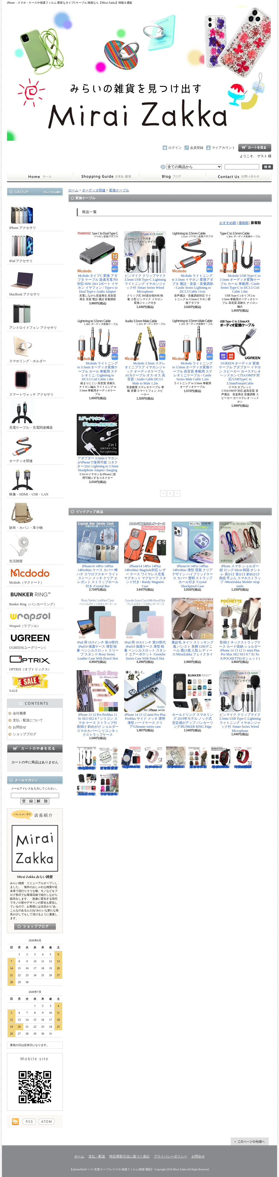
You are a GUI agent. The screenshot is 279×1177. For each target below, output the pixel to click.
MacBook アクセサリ (24, 281)
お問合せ (238, 176)
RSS (29, 1122)
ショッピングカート (254, 148)
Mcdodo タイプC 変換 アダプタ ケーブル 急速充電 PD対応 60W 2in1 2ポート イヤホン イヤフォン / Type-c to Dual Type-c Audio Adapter (98, 262)
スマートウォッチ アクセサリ (31, 381)
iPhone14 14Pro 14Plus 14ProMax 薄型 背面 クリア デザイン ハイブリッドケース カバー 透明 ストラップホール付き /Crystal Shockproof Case (192, 555)
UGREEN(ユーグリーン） (30, 640)
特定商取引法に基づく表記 (129, 1156)
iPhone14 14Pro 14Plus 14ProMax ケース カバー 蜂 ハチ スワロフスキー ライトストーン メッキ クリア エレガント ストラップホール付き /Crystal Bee (98, 555)
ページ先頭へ (250, 1141)
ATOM (46, 1122)
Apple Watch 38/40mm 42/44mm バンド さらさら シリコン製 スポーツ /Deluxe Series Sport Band (153, 757)
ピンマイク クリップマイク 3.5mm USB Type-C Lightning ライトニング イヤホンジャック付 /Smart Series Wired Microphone (145, 262)
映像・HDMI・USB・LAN (28, 481)
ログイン (175, 148)
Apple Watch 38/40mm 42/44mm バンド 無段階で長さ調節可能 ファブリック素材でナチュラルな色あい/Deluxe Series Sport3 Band (242, 757)
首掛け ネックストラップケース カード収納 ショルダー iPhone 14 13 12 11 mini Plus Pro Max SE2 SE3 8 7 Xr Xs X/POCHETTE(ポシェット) (240, 629)
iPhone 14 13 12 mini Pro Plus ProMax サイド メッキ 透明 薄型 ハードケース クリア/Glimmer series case (145, 699)
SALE (30, 683)
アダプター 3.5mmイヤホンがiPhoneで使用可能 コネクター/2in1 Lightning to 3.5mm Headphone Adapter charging (98, 443)
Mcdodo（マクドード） (30, 575)
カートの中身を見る (35, 748)
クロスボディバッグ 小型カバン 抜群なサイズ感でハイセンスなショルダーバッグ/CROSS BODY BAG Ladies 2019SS (198, 757)
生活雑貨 (22, 548)
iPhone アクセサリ (22, 214)
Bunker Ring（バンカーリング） (33, 597)
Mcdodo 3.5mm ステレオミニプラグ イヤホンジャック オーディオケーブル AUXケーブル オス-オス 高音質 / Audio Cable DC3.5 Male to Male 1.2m (145, 352)
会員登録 (196, 148)
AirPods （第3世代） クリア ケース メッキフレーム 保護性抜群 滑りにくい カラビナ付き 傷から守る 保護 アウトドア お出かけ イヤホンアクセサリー (109, 758)
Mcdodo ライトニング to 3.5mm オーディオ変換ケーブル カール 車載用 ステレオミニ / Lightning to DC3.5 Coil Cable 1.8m (98, 350)
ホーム (40, 176)
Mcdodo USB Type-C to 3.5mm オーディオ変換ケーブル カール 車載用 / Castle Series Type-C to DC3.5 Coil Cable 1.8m (240, 262)
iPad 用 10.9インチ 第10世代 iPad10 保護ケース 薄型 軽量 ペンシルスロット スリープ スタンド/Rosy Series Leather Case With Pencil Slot (98, 629)
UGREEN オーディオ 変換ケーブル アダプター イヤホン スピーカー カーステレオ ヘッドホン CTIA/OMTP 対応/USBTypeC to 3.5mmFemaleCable (240, 352)
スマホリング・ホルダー (27, 348)
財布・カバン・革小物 (26, 514)
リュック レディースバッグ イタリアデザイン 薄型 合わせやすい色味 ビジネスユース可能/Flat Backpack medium (109, 785)
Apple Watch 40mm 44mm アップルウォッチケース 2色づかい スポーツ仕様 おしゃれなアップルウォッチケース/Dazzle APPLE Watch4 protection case (220, 757)
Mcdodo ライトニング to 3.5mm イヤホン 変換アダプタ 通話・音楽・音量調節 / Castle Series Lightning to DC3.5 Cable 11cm (192, 262)
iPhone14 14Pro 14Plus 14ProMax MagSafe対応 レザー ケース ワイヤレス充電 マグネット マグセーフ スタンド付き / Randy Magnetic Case (145, 555)
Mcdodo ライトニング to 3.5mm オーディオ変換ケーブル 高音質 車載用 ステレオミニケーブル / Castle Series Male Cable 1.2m (192, 350)
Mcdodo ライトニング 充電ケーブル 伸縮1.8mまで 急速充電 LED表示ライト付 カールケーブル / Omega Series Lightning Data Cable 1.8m (86, 758)
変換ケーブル (119, 190)
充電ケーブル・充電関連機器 (31, 414)
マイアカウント (223, 148)
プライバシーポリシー (170, 1156)
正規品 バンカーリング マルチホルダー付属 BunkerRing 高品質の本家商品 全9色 (86, 785)
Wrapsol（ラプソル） (30, 618)
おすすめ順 (227, 223)
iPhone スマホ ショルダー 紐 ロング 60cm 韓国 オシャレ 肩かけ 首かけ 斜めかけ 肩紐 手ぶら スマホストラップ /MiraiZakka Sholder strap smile (240, 555)
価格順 (244, 223)
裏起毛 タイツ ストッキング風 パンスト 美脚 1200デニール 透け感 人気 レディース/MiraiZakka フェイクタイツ (192, 629)
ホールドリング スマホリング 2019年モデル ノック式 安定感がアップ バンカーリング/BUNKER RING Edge (192, 699)
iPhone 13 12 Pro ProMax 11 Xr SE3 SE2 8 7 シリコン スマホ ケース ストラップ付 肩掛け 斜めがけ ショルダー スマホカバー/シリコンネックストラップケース (98, 703)
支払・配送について (106, 176)
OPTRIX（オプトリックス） (30, 662)
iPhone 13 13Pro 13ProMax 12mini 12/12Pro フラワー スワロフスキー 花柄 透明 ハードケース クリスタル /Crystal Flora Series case (176, 757)
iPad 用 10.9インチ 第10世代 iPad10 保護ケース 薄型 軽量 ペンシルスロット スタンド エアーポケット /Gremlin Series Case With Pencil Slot (145, 629)
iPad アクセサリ (22, 248)
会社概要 (19, 713)
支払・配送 (96, 1156)
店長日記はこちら (35, 926)
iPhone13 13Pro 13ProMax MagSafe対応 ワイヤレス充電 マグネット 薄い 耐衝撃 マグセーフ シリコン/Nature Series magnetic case (131, 757)
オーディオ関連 (22, 448)
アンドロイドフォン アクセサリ (33, 314)
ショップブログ (172, 176)
